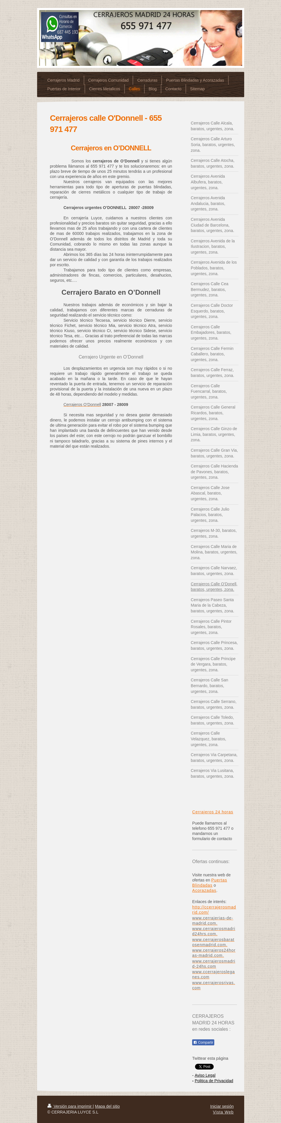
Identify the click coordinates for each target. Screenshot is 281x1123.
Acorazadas (204, 890)
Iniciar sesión (222, 1106)
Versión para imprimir (70, 1106)
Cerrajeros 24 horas (212, 812)
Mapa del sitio (107, 1106)
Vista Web (223, 1112)
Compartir (203, 1042)
